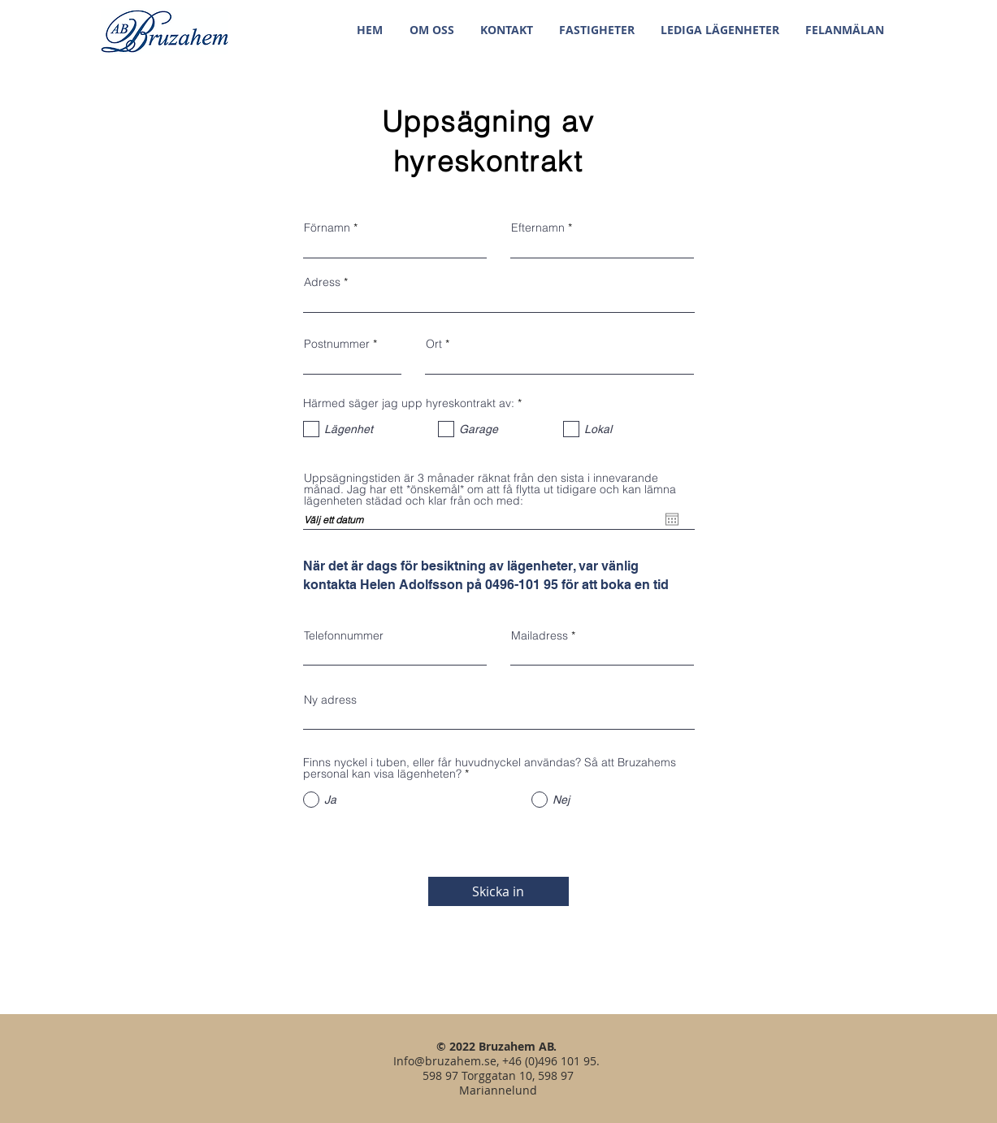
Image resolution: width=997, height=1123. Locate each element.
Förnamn (327, 227)
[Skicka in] (498, 891)
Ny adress (330, 699)
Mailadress (539, 635)
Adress (322, 282)
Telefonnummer (344, 635)
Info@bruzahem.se (444, 1061)
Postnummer (337, 343)
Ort (434, 343)
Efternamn (538, 227)
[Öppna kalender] (671, 519)
